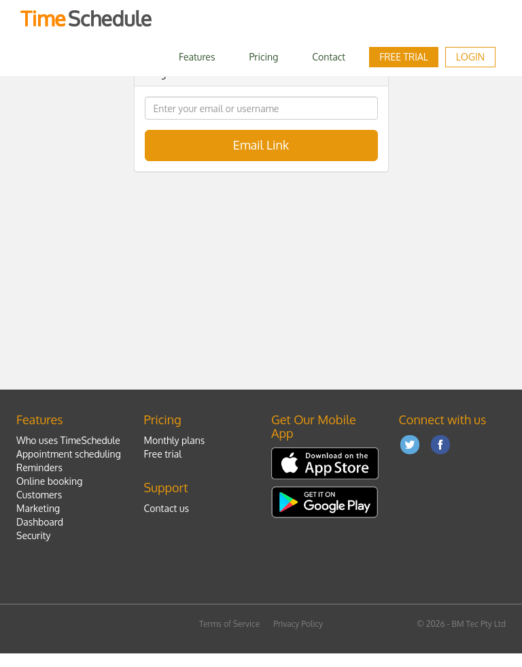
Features (197, 57)
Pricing (263, 57)
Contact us (166, 508)
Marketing (38, 508)
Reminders (39, 467)
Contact (328, 57)
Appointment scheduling (68, 454)
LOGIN (470, 57)
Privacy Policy (298, 624)
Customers (39, 494)
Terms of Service (229, 624)
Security (33, 535)
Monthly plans (174, 440)
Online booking (49, 481)
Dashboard (39, 522)
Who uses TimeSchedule (68, 440)
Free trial (403, 57)
